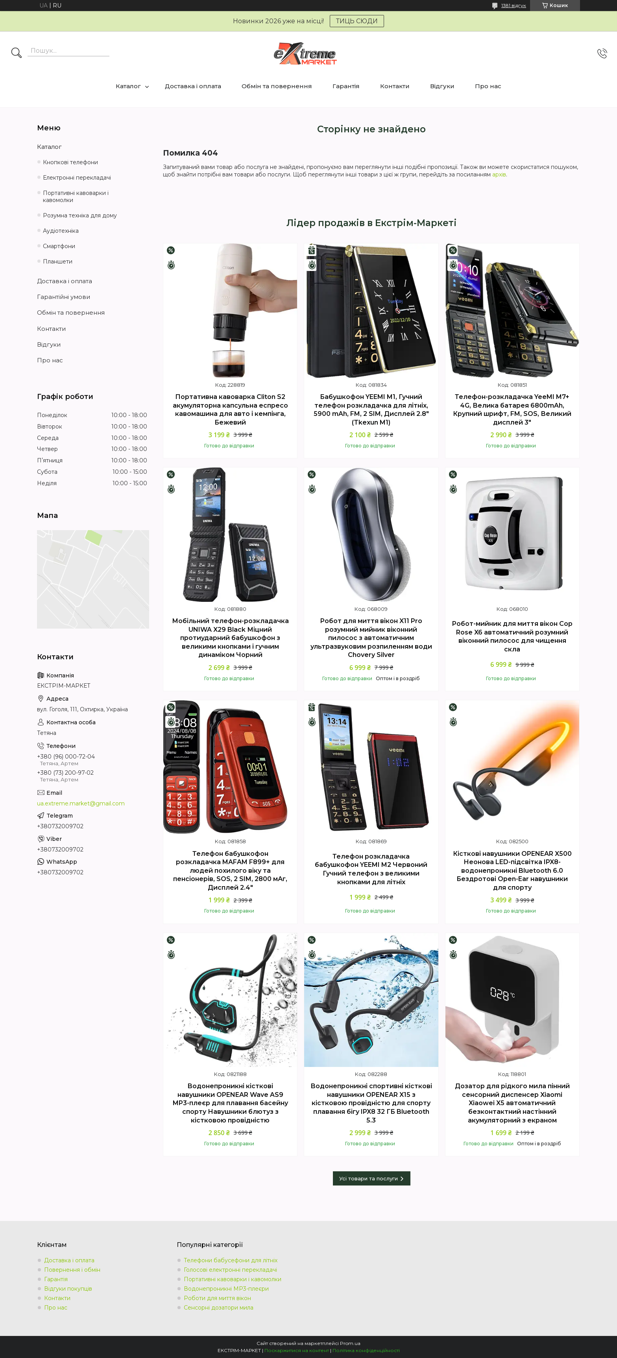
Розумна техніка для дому (80, 215)
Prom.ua (350, 1343)
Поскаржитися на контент (296, 1350)
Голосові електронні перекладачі (230, 1269)
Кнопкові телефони (70, 162)
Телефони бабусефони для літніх (230, 1260)
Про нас (488, 86)
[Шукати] (16, 53)
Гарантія (346, 86)
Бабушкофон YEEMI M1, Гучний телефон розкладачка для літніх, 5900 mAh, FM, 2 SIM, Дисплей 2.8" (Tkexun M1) (371, 409)
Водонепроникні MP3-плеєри (226, 1288)
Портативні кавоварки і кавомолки (76, 196)
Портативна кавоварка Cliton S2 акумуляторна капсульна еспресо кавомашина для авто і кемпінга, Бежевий (230, 409)
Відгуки (442, 86)
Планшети (57, 261)
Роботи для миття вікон (217, 1298)
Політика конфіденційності (366, 1350)
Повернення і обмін (72, 1269)
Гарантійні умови (63, 297)
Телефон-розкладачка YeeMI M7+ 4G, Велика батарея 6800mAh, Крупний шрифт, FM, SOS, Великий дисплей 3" (512, 409)
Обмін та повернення (277, 86)
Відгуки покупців (68, 1288)
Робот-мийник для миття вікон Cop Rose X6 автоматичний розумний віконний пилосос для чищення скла (512, 636)
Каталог (128, 86)
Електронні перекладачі (77, 177)
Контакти (395, 86)
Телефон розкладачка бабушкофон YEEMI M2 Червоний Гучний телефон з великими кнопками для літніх (371, 869)
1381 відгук (513, 5)
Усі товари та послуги (368, 1178)
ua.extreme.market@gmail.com (81, 803)
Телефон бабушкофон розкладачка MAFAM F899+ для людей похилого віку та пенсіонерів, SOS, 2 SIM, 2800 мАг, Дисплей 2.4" (230, 870)
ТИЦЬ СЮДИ (357, 21)
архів (499, 174)
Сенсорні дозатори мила (218, 1307)
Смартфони (59, 246)
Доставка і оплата (193, 86)
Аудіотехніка (61, 230)
